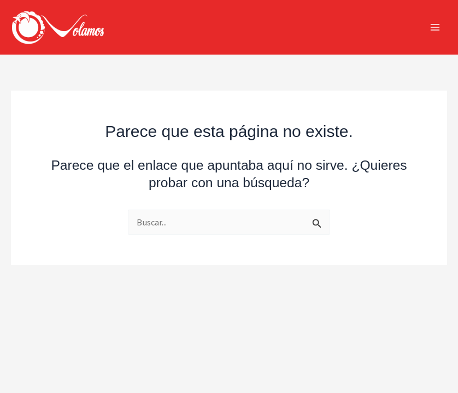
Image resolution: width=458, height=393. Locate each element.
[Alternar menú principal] (434, 27)
